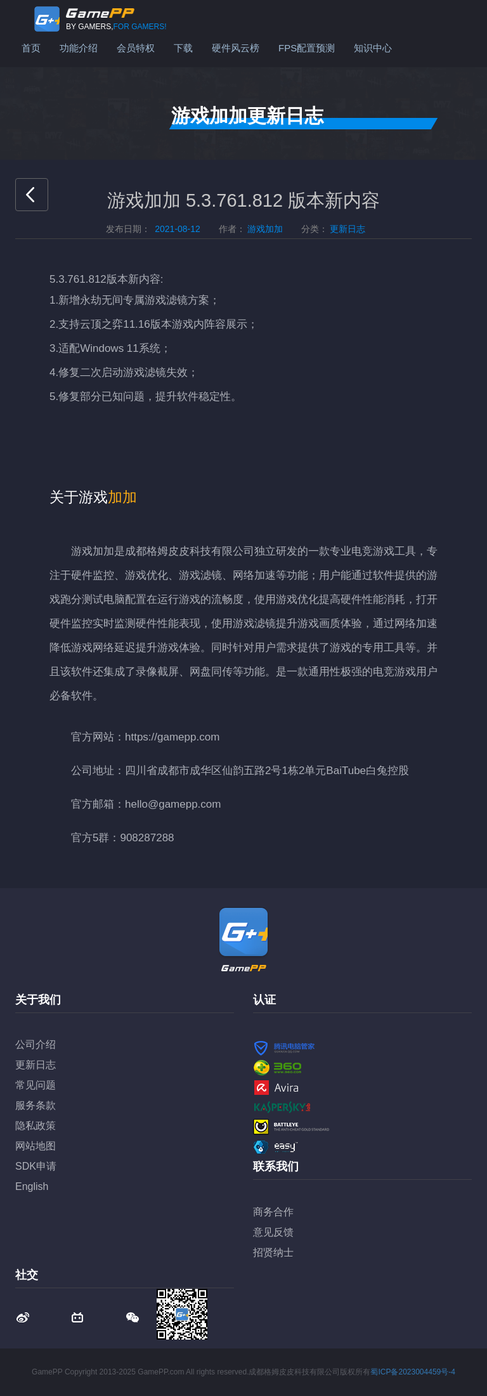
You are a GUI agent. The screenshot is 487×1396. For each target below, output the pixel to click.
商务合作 (273, 1211)
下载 (183, 47)
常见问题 (35, 1085)
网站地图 (35, 1146)
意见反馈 (273, 1232)
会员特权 (136, 47)
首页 (31, 47)
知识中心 (373, 47)
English (31, 1186)
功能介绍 (79, 47)
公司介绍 (35, 1044)
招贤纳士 (273, 1252)
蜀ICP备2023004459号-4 (412, 1371)
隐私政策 (35, 1125)
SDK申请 (35, 1166)
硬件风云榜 (235, 47)
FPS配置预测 (306, 47)
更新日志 (35, 1064)
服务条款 (35, 1105)
